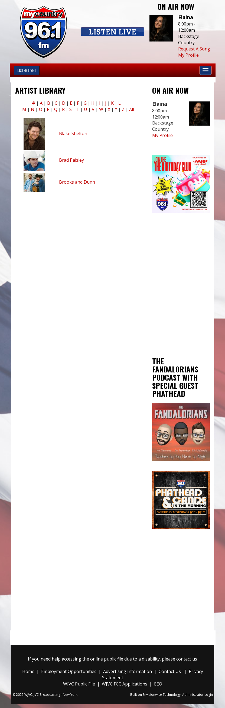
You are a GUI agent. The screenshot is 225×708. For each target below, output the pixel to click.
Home (28, 671)
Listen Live (26, 70)
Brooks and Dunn (77, 182)
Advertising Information (127, 671)
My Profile (188, 55)
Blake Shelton (73, 133)
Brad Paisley (71, 160)
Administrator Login (197, 694)
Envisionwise (152, 694)
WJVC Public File (79, 684)
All (131, 109)
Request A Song (194, 49)
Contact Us (170, 671)
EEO (158, 684)
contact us (186, 659)
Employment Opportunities (68, 671)
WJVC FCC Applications (124, 684)
